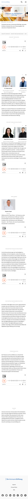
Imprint (14, 484)
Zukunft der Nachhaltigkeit (17, 33)
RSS (14, 489)
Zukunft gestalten (6, 33)
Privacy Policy (14, 487)
